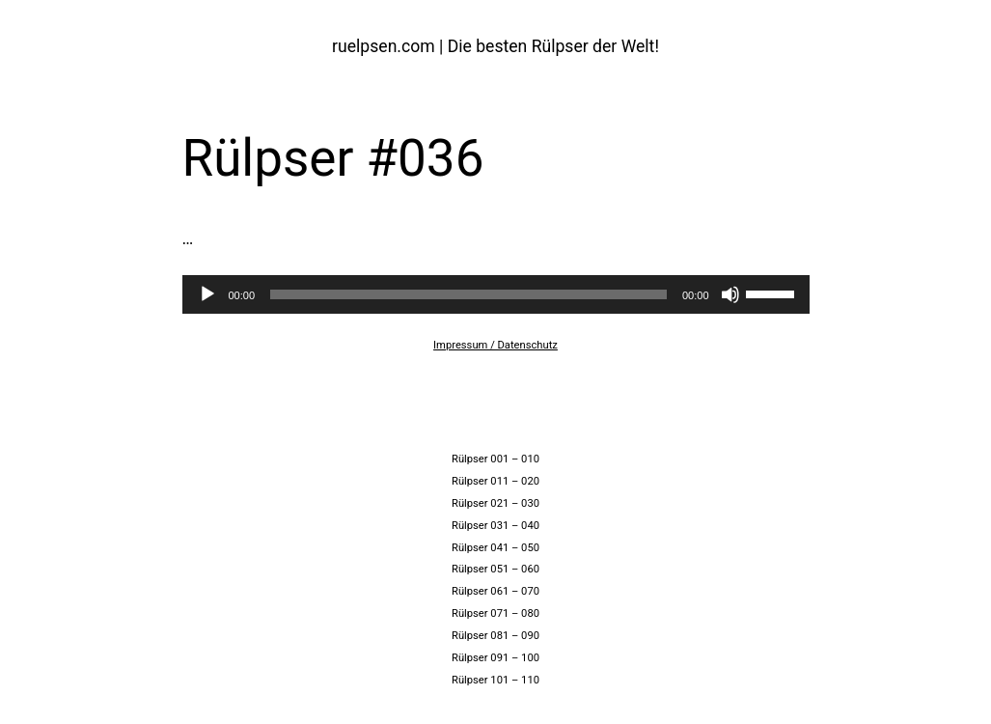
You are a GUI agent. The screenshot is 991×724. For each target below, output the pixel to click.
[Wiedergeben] (207, 294)
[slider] (468, 294)
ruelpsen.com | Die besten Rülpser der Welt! (495, 46)
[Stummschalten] (730, 294)
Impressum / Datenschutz (495, 345)
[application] (496, 294)
